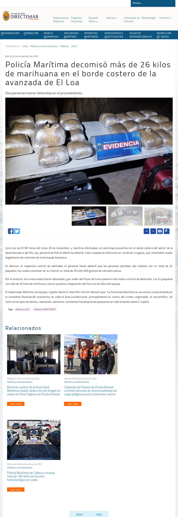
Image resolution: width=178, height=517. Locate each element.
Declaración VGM (143, 464)
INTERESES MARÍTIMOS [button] (91, 35)
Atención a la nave (143, 456)
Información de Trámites (132, 19)
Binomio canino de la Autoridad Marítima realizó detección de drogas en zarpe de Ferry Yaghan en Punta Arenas (31, 391)
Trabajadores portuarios (146, 460)
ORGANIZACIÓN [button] (10, 33)
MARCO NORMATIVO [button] (51, 35)
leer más (16, 406)
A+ (146, 231)
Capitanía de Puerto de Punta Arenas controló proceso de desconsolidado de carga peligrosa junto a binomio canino (87, 391)
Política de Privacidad (19, 499)
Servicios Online (93, 19)
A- (153, 231)
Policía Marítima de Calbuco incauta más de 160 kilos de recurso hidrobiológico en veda (142, 389)
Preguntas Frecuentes (77, 19)
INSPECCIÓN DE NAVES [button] (164, 35)
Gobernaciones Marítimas (61, 19)
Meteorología (148, 17)
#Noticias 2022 (23, 309)
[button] (168, 151)
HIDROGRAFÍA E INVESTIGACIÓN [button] (113, 35)
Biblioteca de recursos (42, 499)
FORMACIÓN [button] (31, 33)
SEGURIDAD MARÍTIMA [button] (71, 35)
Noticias (111, 17)
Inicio (25, 46)
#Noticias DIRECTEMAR (44, 309)
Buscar (170, 3)
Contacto (165, 17)
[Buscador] (148, 3)
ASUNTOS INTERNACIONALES (141, 34)
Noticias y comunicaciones (44, 46)
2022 (74, 46)
